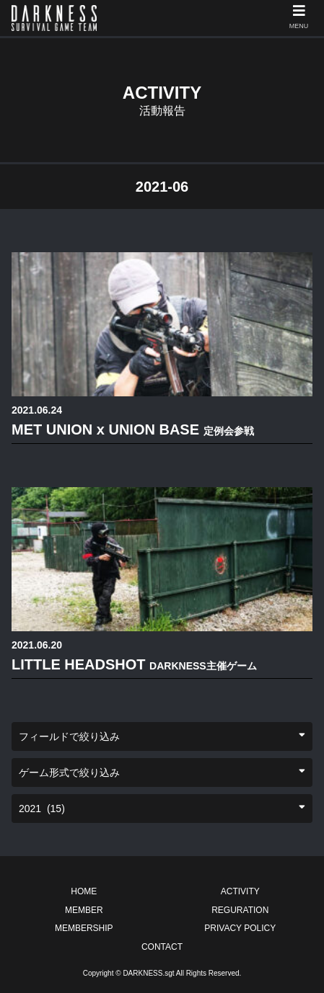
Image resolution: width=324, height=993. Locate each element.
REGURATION (239, 910)
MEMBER (84, 910)
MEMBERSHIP (84, 928)
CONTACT (162, 947)
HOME (84, 891)
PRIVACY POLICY (240, 928)
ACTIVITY (240, 891)
